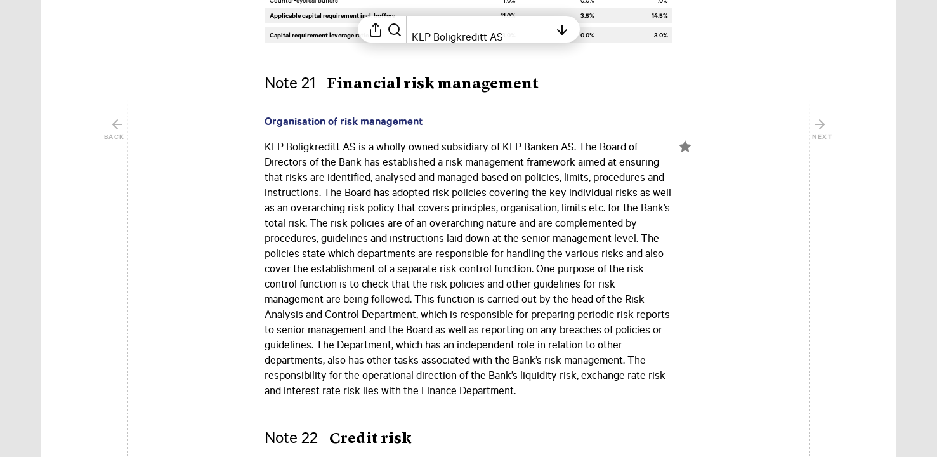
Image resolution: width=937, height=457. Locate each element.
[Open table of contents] (481, 29)
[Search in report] (394, 29)
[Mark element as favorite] (685, 146)
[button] (412, 84)
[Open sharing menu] (375, 29)
